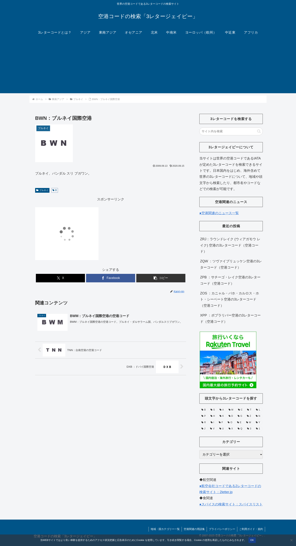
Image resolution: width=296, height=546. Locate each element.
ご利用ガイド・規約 (251, 529)
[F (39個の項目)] (221, 422)
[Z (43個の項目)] (249, 416)
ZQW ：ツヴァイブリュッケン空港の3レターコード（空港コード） (231, 264)
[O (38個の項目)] (230, 422)
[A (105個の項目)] (222, 410)
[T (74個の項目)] (249, 410)
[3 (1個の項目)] (249, 429)
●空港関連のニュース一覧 (219, 213)
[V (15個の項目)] (212, 429)
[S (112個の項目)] (213, 410)
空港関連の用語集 (194, 529)
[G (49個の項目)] (240, 416)
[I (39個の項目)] (212, 422)
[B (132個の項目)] (204, 410)
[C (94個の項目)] (240, 410)
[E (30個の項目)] (239, 422)
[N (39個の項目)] (258, 416)
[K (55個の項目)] (222, 416)
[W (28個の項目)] (248, 422)
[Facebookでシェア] (110, 278)
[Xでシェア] (60, 278)
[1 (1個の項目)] (258, 429)
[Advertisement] (148, 66)
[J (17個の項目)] (204, 429)
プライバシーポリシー (222, 529)
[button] (160, 278)
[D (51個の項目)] (231, 416)
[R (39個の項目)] (204, 422)
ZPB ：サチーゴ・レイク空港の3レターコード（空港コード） (230, 280)
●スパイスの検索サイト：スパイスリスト (231, 504)
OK (252, 540)
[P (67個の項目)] (204, 416)
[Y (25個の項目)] (258, 422)
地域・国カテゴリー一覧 (165, 529)
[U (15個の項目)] (222, 429)
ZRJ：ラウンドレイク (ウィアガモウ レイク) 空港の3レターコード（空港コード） (230, 245)
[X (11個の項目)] (231, 429)
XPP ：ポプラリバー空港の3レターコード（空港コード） (230, 318)
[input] (231, 131)
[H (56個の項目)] (213, 416)
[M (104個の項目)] (231, 410)
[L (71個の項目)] (258, 410)
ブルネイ (42, 190)
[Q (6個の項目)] (240, 429)
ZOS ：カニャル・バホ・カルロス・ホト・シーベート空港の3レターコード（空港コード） (229, 299)
